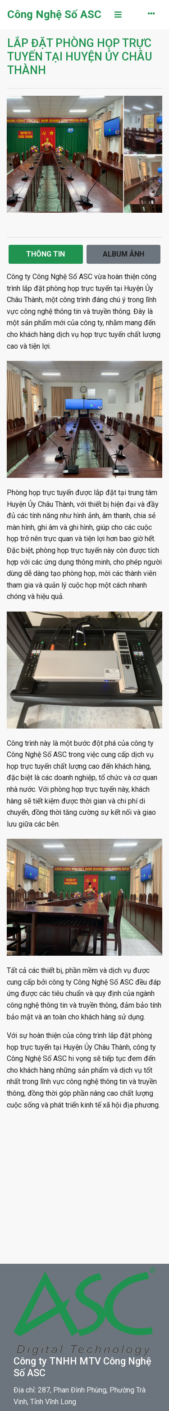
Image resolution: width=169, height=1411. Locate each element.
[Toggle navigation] (118, 14)
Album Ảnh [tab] (123, 254)
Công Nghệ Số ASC (54, 14)
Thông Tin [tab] (45, 254)
